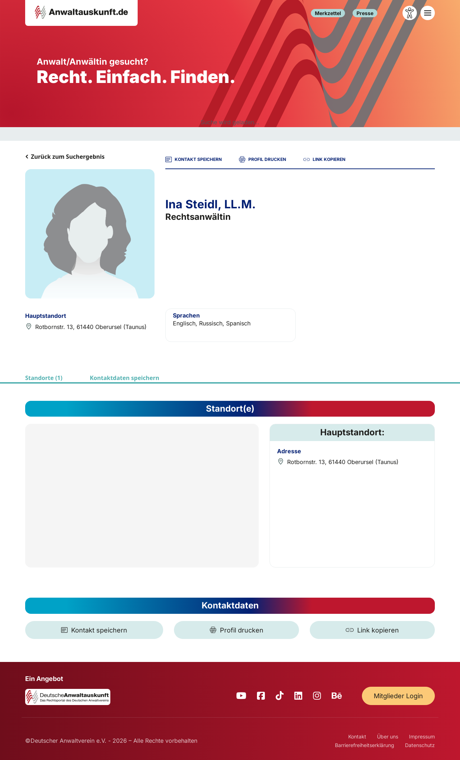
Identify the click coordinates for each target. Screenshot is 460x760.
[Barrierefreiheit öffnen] (409, 13)
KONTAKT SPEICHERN (193, 159)
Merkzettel (328, 13)
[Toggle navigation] (427, 13)
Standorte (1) (44, 378)
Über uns (387, 736)
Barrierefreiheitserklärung (364, 745)
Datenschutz (420, 745)
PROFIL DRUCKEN (262, 159)
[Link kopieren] (372, 630)
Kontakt (357, 736)
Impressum (422, 736)
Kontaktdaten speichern (124, 378)
